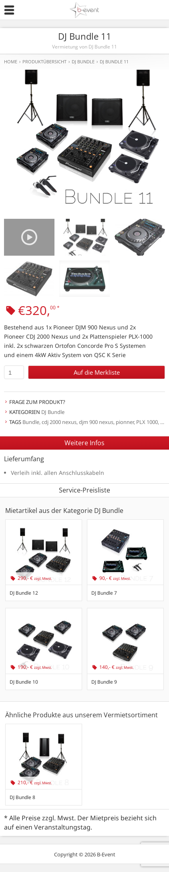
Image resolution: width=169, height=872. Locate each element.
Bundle (30, 422)
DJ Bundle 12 (24, 592)
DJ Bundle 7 (104, 592)
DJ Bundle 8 (22, 797)
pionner (125, 422)
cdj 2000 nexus (59, 422)
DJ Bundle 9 (104, 681)
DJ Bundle (52, 412)
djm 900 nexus (96, 422)
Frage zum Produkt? (37, 402)
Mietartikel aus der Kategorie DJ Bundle (64, 510)
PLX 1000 (147, 422)
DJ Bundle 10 (24, 681)
